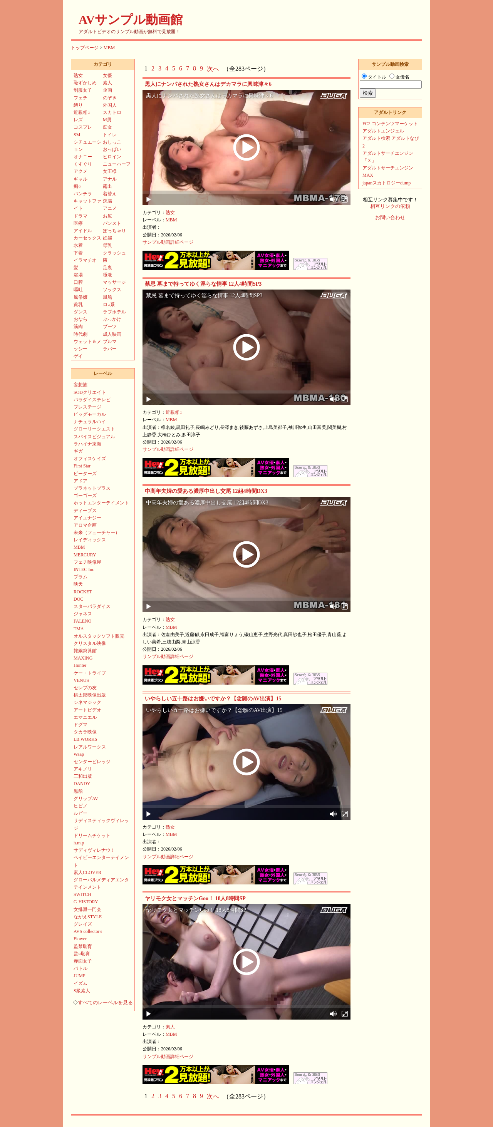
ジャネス (83, 613)
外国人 (110, 105)
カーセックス (87, 238)
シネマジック (87, 702)
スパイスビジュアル (94, 436)
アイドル (83, 230)
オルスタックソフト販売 (99, 636)
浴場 (78, 275)
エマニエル (85, 717)
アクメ (80, 171)
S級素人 (82, 990)
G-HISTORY (86, 901)
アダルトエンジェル (383, 131)
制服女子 (83, 90)
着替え (110, 193)
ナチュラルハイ (90, 421)
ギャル (80, 179)
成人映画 (112, 334)
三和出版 (83, 776)
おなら (80, 319)
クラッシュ (114, 253)
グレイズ (83, 924)
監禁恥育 (83, 946)
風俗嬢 (80, 297)
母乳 (107, 245)
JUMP (80, 975)
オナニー (83, 156)
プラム (80, 576)
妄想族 (80, 384)
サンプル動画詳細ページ (168, 242)
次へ (213, 68)
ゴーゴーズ (85, 495)
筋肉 (78, 326)
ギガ (78, 451)
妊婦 (107, 238)
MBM (109, 47)
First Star (82, 466)
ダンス (80, 312)
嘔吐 (78, 289)
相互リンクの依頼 (390, 206)
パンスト (112, 223)
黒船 (78, 791)
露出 (107, 186)
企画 (107, 90)
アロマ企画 (85, 525)
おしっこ (112, 142)
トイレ (110, 134)
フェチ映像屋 (87, 562)
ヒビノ (80, 806)
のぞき (110, 97)
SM (77, 134)
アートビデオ (87, 710)
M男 (107, 119)
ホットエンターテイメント (101, 503)
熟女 (170, 212)
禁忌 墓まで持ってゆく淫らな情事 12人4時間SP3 (203, 284)
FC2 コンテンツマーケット (390, 123)
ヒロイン (112, 156)
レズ (78, 119)
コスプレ (83, 127)
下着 (78, 253)
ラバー (110, 349)
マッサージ (114, 282)
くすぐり (83, 164)
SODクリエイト (90, 392)
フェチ (80, 97)
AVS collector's (88, 931)
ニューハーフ (117, 164)
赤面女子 (83, 961)
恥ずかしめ (85, 82)
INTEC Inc (84, 569)
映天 (78, 584)
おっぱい (112, 149)
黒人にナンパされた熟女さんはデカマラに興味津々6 (208, 84)
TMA (79, 628)
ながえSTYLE (88, 916)
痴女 (107, 127)
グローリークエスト (94, 429)
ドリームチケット (92, 835)
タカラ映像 (85, 732)
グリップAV (86, 798)
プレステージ (87, 407)
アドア (80, 481)
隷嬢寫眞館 (85, 650)
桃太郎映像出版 (90, 695)
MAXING (83, 658)
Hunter (80, 665)
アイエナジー (87, 518)
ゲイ (78, 356)
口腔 (78, 282)
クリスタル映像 (90, 643)
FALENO (82, 621)
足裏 (107, 267)
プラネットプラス (92, 488)
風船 (107, 297)
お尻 (107, 216)
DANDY (82, 783)
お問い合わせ (390, 217)
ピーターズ (85, 473)
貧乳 (78, 304)
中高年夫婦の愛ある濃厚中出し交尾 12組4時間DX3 (206, 491)
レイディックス (90, 540)
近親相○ (174, 412)
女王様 (110, 171)
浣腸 (107, 201)
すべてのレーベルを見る (105, 1002)
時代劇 (80, 334)
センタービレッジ (92, 761)
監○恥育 (82, 953)
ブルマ (110, 341)
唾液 (107, 275)
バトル (80, 968)
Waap (79, 754)
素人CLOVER (87, 872)
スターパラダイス (92, 606)
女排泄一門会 (87, 909)
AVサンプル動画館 (131, 20)
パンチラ (83, 193)
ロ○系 (109, 304)
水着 (78, 245)
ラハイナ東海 (87, 444)
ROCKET (83, 591)
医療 (78, 223)
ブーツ (110, 326)
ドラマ (80, 216)
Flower (80, 938)
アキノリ (83, 769)
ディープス (85, 510)
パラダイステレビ (92, 399)
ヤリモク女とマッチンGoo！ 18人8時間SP (195, 898)
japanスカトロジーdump (386, 183)
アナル (110, 179)
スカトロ (112, 112)
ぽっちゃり (114, 230)
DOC (78, 599)
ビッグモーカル (90, 414)
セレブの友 (85, 687)
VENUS (81, 680)
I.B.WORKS (85, 739)
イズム (80, 983)
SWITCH (82, 894)
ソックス (112, 289)
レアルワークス (90, 747)
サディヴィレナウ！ (94, 850)
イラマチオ (85, 260)
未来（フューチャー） (97, 532)
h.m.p (79, 843)
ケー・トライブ (90, 673)
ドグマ (80, 724)
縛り (78, 105)
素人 (170, 1027)
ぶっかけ (112, 319)
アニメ (110, 208)
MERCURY (85, 555)
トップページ (85, 47)
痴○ (77, 186)
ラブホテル (114, 312)
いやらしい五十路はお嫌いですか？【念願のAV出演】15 (213, 699)
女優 (107, 75)
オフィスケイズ (90, 458)
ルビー (80, 813)
